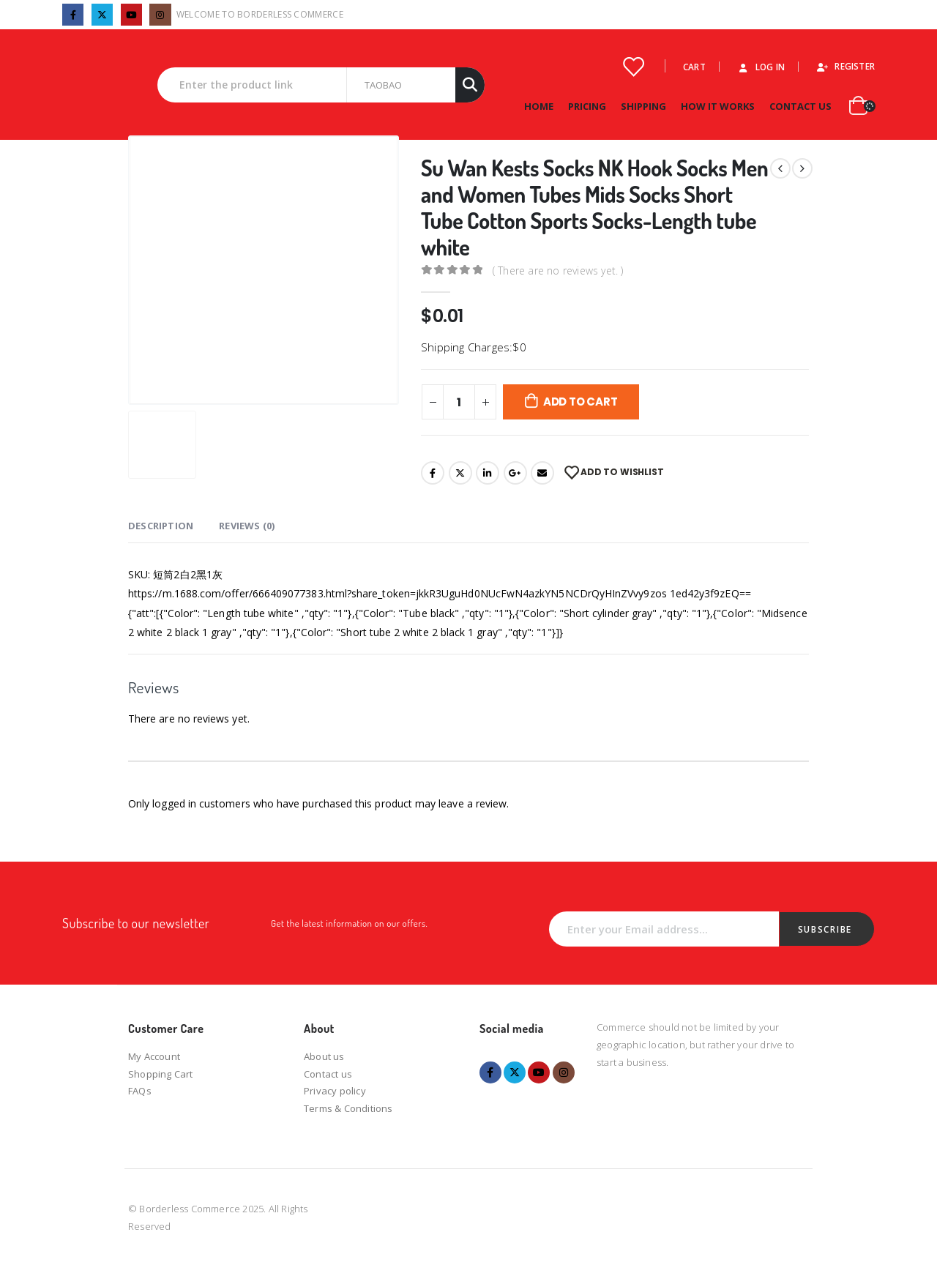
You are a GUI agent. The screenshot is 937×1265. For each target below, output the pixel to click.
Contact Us (800, 106)
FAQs (140, 1090)
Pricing (587, 106)
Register (845, 66)
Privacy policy (335, 1090)
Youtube (539, 1072)
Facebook (432, 473)
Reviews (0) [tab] (247, 525)
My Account (154, 1056)
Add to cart (580, 401)
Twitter (460, 473)
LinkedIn (487, 473)
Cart (694, 66)
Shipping (643, 106)
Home (538, 106)
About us (324, 1056)
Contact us (328, 1074)
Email (542, 473)
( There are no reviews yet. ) (558, 270)
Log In (760, 66)
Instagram (564, 1072)
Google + (515, 473)
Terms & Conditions (348, 1108)
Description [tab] (160, 525)
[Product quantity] (459, 401)
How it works (718, 106)
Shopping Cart (160, 1074)
